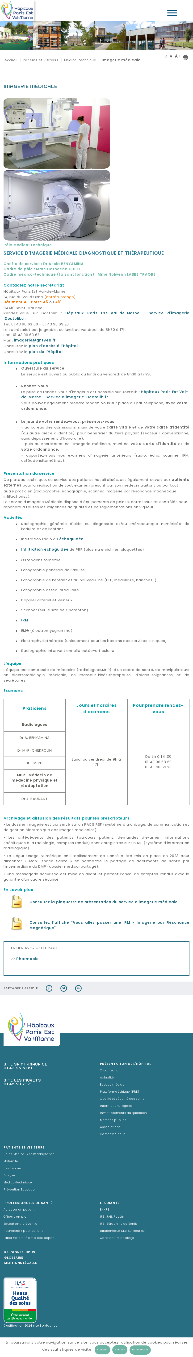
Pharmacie (27, 959)
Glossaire (13, 1258)
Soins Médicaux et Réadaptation (29, 1154)
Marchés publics (113, 1120)
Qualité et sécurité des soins (122, 1099)
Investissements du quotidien (123, 1113)
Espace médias (112, 1084)
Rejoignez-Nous (19, 1252)
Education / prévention (22, 1224)
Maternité (11, 1161)
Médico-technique (80, 60)
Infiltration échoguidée (44, 550)
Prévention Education (20, 1189)
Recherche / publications (23, 1231)
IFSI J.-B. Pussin (112, 1216)
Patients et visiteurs (41, 60)
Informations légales (116, 1106)
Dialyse (9, 1175)
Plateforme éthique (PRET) (120, 1092)
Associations (110, 1127)
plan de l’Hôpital (46, 352)
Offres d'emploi (15, 1216)
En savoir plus (140, 1350)
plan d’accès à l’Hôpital (53, 346)
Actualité (107, 1077)
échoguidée (71, 539)
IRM (24, 620)
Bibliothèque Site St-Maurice (122, 1231)
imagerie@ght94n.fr (35, 340)
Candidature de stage (117, 1238)
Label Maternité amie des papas (29, 1238)
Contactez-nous (113, 1134)
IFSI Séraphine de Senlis (119, 1224)
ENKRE (104, 1209)
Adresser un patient (19, 1209)
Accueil (11, 60)
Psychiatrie (12, 1168)
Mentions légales (20, 1263)
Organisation (110, 1070)
